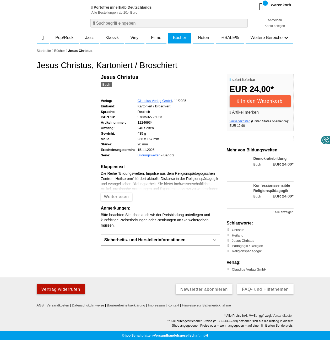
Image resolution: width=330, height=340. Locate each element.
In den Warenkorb (260, 101)
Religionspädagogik (247, 251)
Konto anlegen (275, 26)
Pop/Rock (64, 37)
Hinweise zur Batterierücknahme (206, 305)
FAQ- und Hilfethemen (265, 289)
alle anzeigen (283, 212)
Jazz (89, 37)
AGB (40, 305)
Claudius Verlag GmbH (155, 101)
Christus (238, 230)
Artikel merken (244, 112)
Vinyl (134, 37)
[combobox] (169, 23)
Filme (156, 37)
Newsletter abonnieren (204, 289)
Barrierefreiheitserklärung (126, 305)
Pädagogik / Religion (247, 246)
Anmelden (275, 20)
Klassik (112, 37)
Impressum (156, 305)
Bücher (179, 37)
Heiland (238, 235)
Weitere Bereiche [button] (269, 37)
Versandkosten (240, 121)
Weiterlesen (116, 196)
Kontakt (173, 305)
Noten (203, 37)
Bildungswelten (149, 155)
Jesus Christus (243, 241)
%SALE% (230, 37)
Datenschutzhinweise (88, 305)
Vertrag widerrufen (60, 289)
